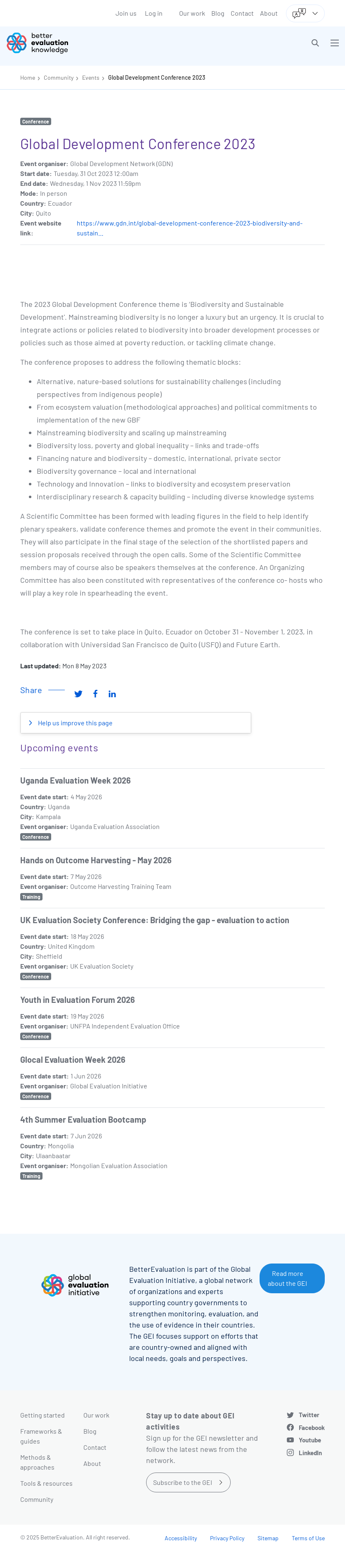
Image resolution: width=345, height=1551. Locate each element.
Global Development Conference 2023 (156, 77)
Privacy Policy (227, 1537)
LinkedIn (310, 1452)
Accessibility (181, 1537)
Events (90, 77)
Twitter (309, 1414)
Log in (154, 13)
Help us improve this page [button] (75, 723)
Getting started (42, 1415)
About (269, 13)
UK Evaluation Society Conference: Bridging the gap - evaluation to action (154, 920)
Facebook (312, 1427)
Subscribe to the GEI (182, 1482)
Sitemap (268, 1537)
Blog (217, 13)
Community (58, 77)
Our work (192, 13)
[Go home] (92, 43)
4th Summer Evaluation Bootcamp (83, 1119)
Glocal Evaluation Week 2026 (72, 1059)
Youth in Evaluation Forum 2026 (77, 1000)
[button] (315, 43)
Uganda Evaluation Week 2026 (75, 780)
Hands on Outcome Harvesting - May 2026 (96, 860)
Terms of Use (308, 1537)
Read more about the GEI (287, 1278)
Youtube (310, 1440)
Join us (126, 13)
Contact (242, 13)
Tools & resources (46, 1483)
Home (27, 77)
